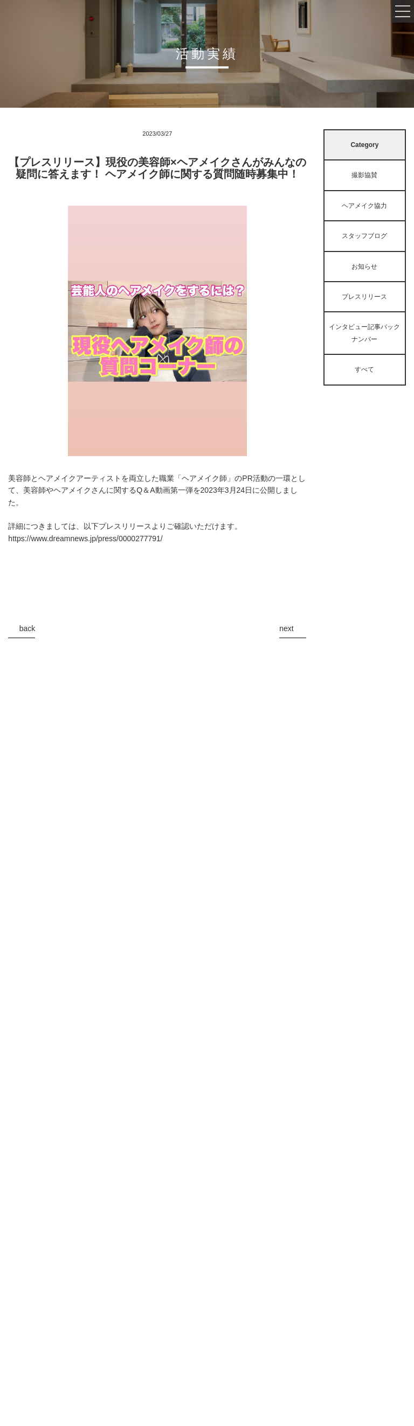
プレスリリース (364, 296)
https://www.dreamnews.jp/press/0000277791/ (85, 538)
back (27, 628)
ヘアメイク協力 (364, 205)
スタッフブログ (364, 236)
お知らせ (364, 266)
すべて (364, 369)
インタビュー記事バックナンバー (364, 332)
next (286, 628)
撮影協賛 (364, 175)
